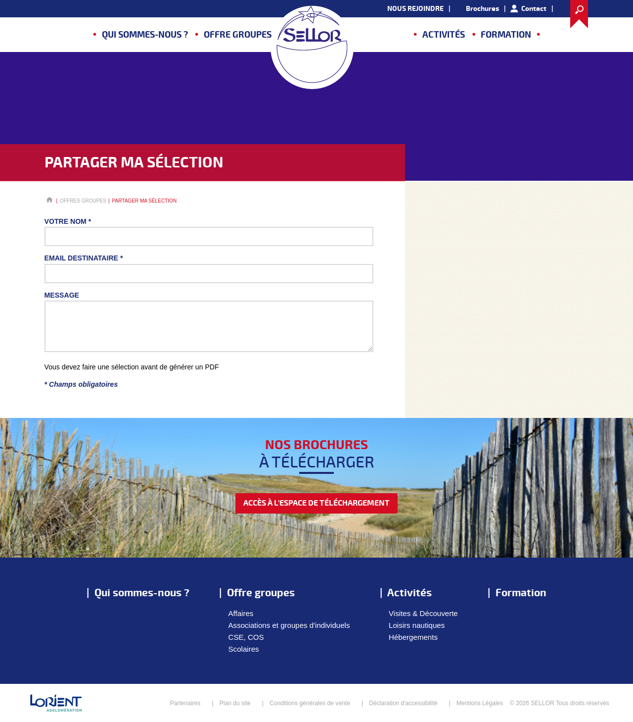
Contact (533, 8)
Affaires (241, 613)
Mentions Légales (479, 703)
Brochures (482, 8)
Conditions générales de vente (310, 703)
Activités (443, 35)
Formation (506, 35)
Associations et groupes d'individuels (289, 625)
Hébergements (413, 637)
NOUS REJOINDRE (415, 8)
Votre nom (68, 221)
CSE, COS (246, 637)
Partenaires (185, 703)
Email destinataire (84, 258)
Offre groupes (237, 35)
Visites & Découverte (423, 613)
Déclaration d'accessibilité (403, 703)
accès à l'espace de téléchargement (316, 503)
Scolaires (243, 649)
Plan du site (235, 703)
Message (62, 295)
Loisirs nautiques (417, 625)
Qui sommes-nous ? (145, 35)
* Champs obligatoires (81, 384)
